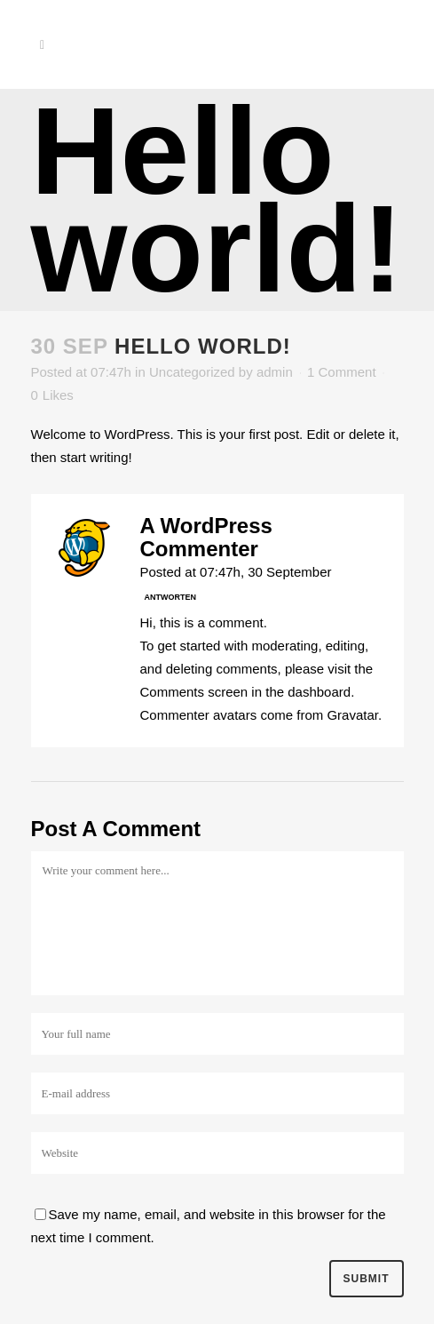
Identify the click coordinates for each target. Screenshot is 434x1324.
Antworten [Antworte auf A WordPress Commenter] (171, 597)
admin (274, 371)
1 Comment (341, 371)
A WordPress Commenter (206, 537)
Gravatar (352, 714)
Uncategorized (192, 371)
